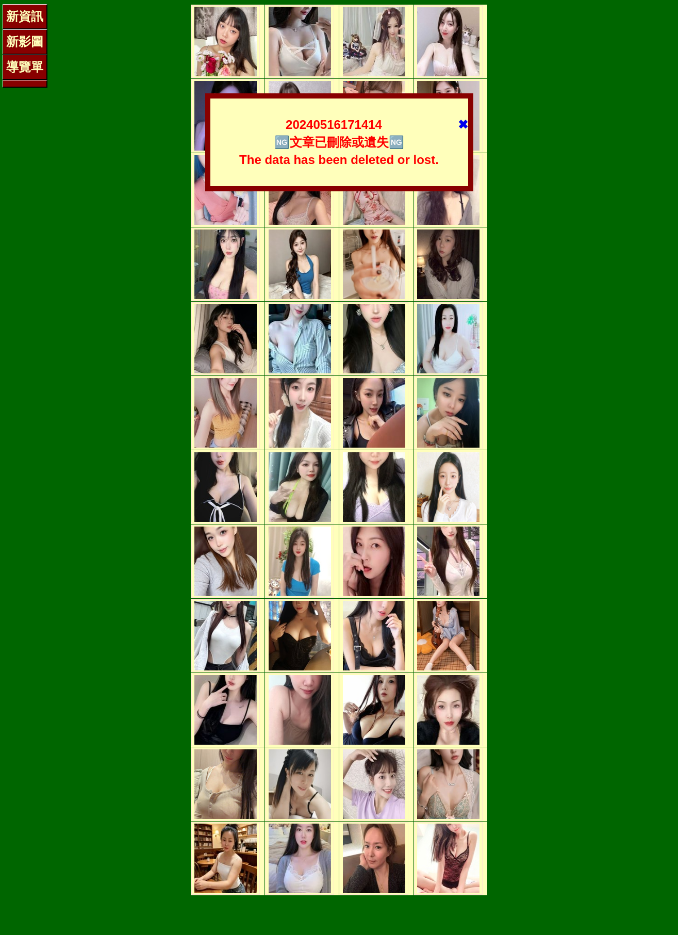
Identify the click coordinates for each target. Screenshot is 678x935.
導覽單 (24, 67)
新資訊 (24, 16)
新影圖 (24, 41)
